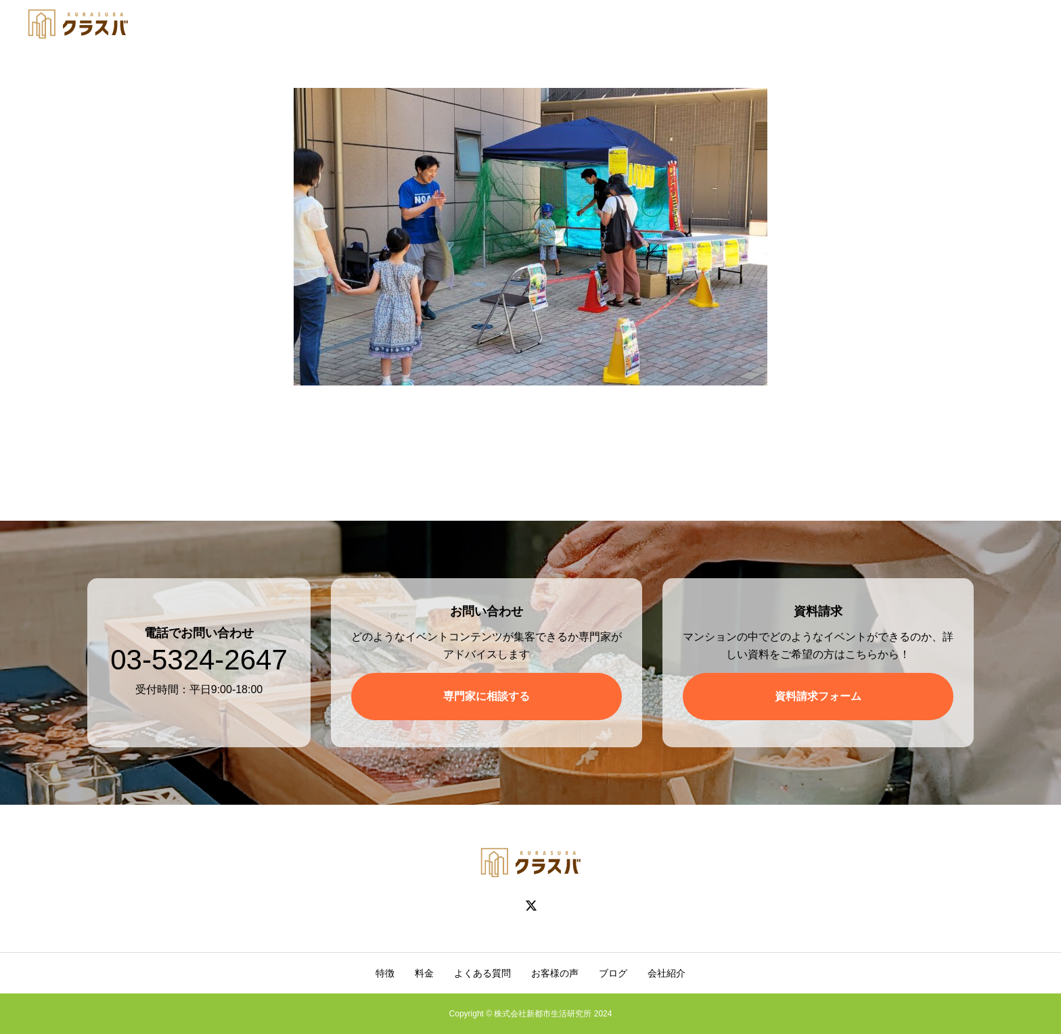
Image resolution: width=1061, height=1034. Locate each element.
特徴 (385, 973)
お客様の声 (555, 973)
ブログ (613, 973)
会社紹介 (666, 973)
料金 (424, 973)
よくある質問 (482, 973)
